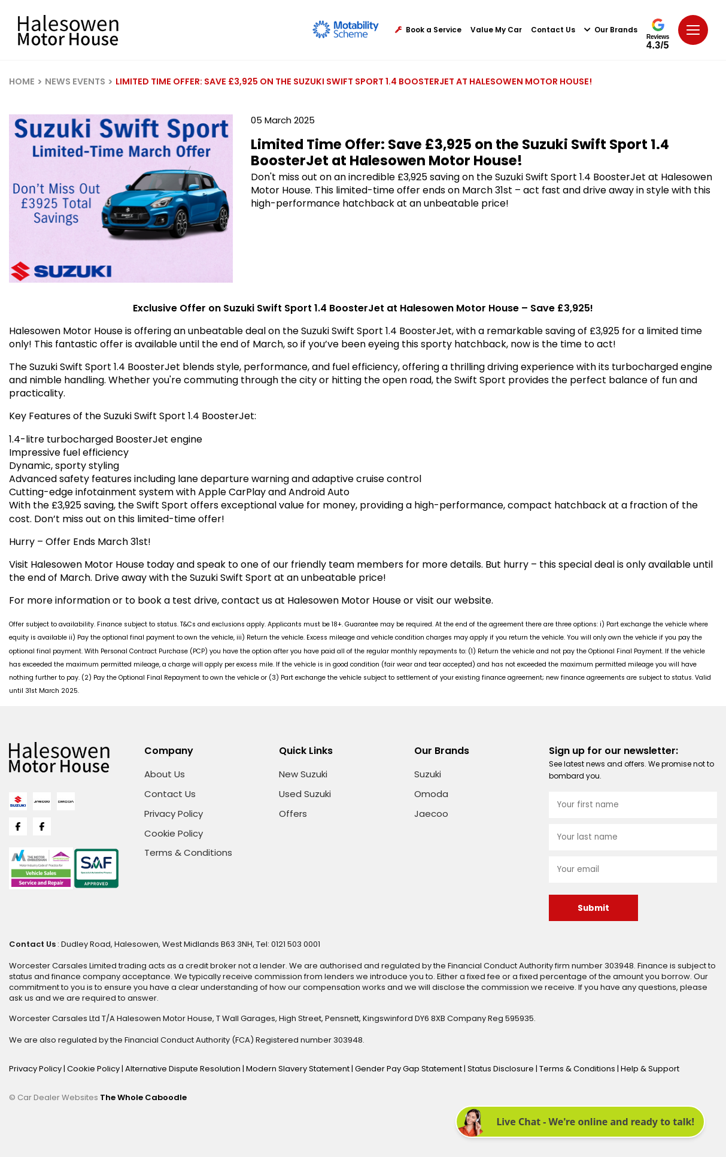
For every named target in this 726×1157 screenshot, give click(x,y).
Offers (293, 813)
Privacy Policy (173, 813)
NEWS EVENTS (75, 81)
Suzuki (427, 774)
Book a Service (428, 30)
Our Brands (610, 30)
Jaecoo (431, 813)
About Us (164, 774)
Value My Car (496, 30)
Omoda (431, 794)
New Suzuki (303, 774)
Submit (593, 908)
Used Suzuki (305, 794)
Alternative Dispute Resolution (183, 1068)
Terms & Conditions (188, 852)
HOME (22, 81)
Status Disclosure (501, 1068)
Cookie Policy (173, 833)
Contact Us (553, 30)
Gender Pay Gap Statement (409, 1068)
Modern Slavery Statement (298, 1068)
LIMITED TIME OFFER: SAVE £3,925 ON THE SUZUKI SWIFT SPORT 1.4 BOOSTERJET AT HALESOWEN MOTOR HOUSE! (354, 81)
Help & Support (650, 1068)
